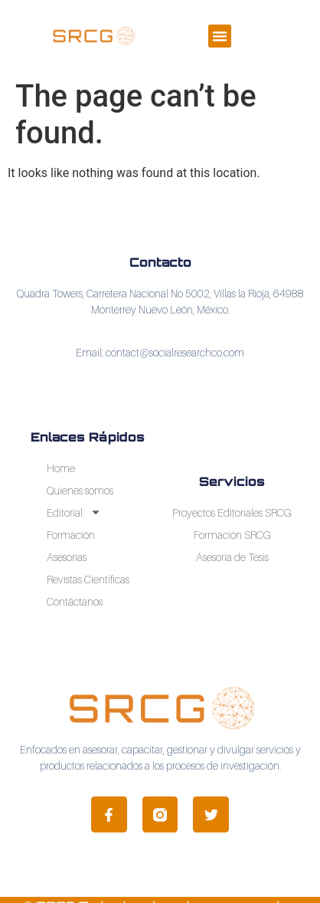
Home (61, 467)
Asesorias (67, 556)
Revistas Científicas (88, 579)
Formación (71, 534)
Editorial (74, 512)
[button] (219, 36)
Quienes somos (80, 490)
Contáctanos (75, 601)
